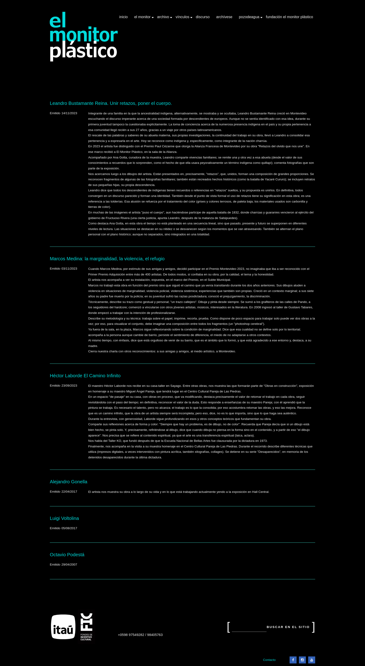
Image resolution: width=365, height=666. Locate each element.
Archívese (224, 17)
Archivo (163, 18)
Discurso (203, 17)
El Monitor (143, 18)
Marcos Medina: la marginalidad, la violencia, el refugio (107, 258)
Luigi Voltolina (64, 518)
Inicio (123, 17)
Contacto (269, 660)
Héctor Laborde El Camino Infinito (85, 375)
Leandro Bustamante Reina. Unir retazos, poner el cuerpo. (111, 103)
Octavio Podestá (67, 554)
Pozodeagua (249, 18)
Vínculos (183, 18)
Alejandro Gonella (68, 481)
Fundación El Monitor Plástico (289, 17)
